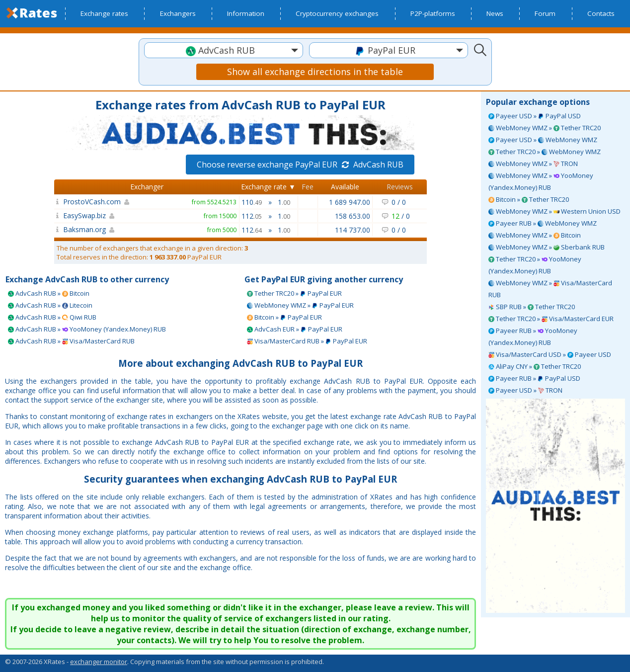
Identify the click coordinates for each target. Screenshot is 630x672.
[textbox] (224, 50)
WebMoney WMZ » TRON (533, 163)
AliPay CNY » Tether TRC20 (534, 366)
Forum (545, 13)
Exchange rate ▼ (268, 186)
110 (251, 202)
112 (251, 216)
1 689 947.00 (349, 202)
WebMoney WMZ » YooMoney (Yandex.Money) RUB (540, 181)
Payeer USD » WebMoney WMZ (542, 139)
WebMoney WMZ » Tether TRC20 (544, 127)
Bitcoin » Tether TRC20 (528, 199)
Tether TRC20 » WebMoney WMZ (544, 151)
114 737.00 (352, 230)
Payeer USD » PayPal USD (534, 115)
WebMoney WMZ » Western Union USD (554, 211)
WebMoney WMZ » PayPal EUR (300, 305)
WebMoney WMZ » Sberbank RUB (546, 247)
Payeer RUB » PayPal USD (534, 378)
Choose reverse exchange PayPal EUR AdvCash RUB (300, 164)
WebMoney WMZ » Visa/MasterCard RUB (550, 288)
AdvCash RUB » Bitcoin (48, 293)
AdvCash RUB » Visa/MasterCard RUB (71, 340)
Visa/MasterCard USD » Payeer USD (549, 354)
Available (345, 186)
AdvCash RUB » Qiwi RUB (52, 317)
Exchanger (146, 186)
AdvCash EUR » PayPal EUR (294, 329)
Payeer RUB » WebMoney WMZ (542, 223)
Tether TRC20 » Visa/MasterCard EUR (551, 318)
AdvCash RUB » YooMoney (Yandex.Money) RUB (87, 329)
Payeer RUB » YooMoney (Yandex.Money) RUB (532, 336)
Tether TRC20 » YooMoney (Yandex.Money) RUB (534, 264)
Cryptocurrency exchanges (337, 13)
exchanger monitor (98, 661)
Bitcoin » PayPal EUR (284, 317)
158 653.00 (352, 216)
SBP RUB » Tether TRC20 (531, 306)
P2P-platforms (432, 13)
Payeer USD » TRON (525, 390)
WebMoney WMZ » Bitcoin (534, 235)
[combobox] (223, 50)
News (494, 13)
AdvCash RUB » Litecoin (50, 305)
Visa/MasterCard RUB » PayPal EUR (307, 340)
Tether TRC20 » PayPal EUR (294, 293)
